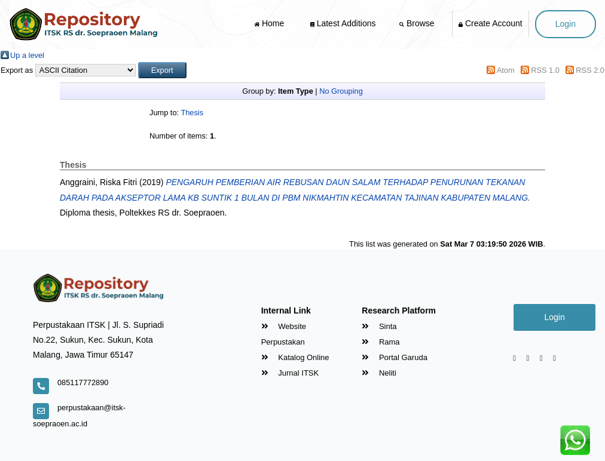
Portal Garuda (394, 357)
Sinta (379, 326)
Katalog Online (295, 357)
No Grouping (341, 91)
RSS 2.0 (590, 70)
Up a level (27, 55)
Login (565, 24)
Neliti (379, 372)
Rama (380, 341)
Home (270, 23)
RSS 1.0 (545, 70)
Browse (417, 23)
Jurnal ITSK (290, 372)
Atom (506, 70)
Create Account (490, 23)
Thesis (192, 112)
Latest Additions (343, 23)
